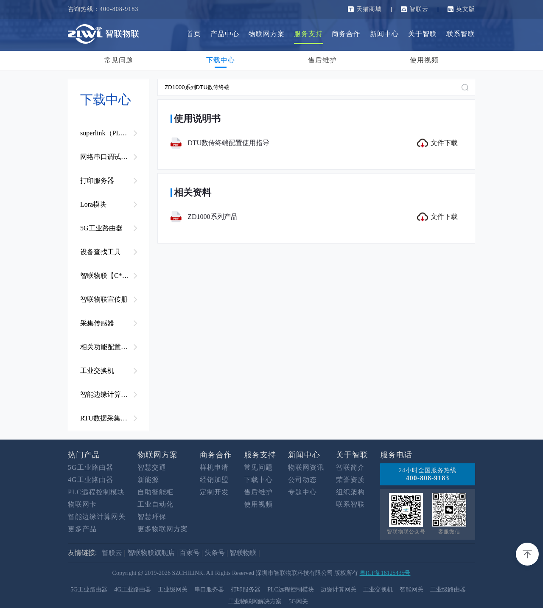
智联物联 (243, 552)
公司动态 (302, 479)
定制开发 (214, 492)
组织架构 (350, 492)
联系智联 (460, 33)
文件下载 (437, 142)
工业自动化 (155, 504)
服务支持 (308, 33)
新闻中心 (384, 33)
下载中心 (220, 60)
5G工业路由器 (90, 467)
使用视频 (424, 60)
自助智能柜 (155, 492)
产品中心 (224, 33)
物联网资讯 (306, 467)
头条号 (214, 552)
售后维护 (322, 60)
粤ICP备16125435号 (385, 573)
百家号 (189, 552)
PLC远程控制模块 (96, 492)
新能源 (148, 479)
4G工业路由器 (90, 479)
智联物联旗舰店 (151, 552)
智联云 (418, 9)
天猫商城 (369, 9)
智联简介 (350, 467)
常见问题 (118, 60)
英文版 (465, 9)
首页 (194, 33)
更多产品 (82, 528)
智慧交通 (151, 467)
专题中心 (302, 492)
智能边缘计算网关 (97, 516)
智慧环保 (151, 516)
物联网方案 (267, 33)
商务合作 (346, 33)
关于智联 (422, 33)
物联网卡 (82, 504)
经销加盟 (214, 479)
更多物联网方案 (162, 528)
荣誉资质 (350, 479)
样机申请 (214, 467)
